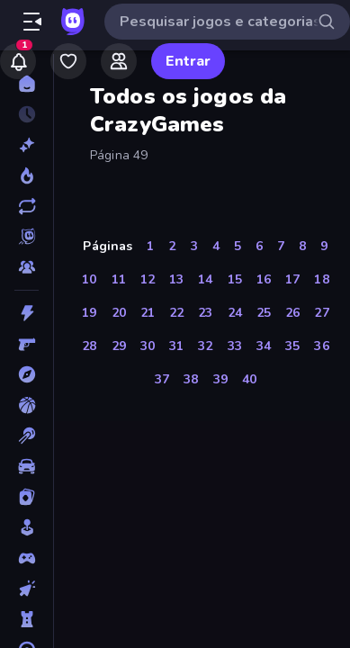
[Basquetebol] (26, 405)
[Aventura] (26, 374)
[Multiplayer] (26, 267)
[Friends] (119, 61)
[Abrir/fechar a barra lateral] (32, 21)
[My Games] (68, 61)
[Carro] (26, 466)
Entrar (188, 61)
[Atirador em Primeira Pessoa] (26, 343)
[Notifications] (18, 61)
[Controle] (26, 558)
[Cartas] (26, 497)
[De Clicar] (26, 588)
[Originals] (26, 236)
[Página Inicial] (26, 83)
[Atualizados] (26, 206)
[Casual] (26, 527)
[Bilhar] (26, 435)
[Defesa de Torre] (26, 619)
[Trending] (26, 175)
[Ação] (26, 313)
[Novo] (26, 145)
